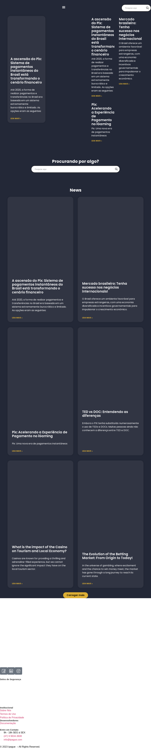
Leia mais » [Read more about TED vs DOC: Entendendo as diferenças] (87, 451)
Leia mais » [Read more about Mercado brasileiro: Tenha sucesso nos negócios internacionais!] (87, 317)
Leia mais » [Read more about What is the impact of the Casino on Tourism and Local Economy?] (17, 583)
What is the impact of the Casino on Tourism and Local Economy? (39, 549)
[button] (63, 7)
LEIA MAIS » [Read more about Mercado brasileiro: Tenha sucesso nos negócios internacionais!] (124, 84)
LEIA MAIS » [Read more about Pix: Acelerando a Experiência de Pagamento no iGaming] (96, 140)
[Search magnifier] (147, 8)
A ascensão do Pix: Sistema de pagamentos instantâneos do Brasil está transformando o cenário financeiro (26, 71)
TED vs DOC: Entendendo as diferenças (105, 414)
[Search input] (135, 8)
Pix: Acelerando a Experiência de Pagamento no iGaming (102, 114)
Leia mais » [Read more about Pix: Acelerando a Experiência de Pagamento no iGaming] (17, 451)
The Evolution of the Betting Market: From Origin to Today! (107, 556)
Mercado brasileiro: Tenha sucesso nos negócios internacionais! (132, 29)
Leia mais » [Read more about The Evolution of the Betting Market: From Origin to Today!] (87, 583)
